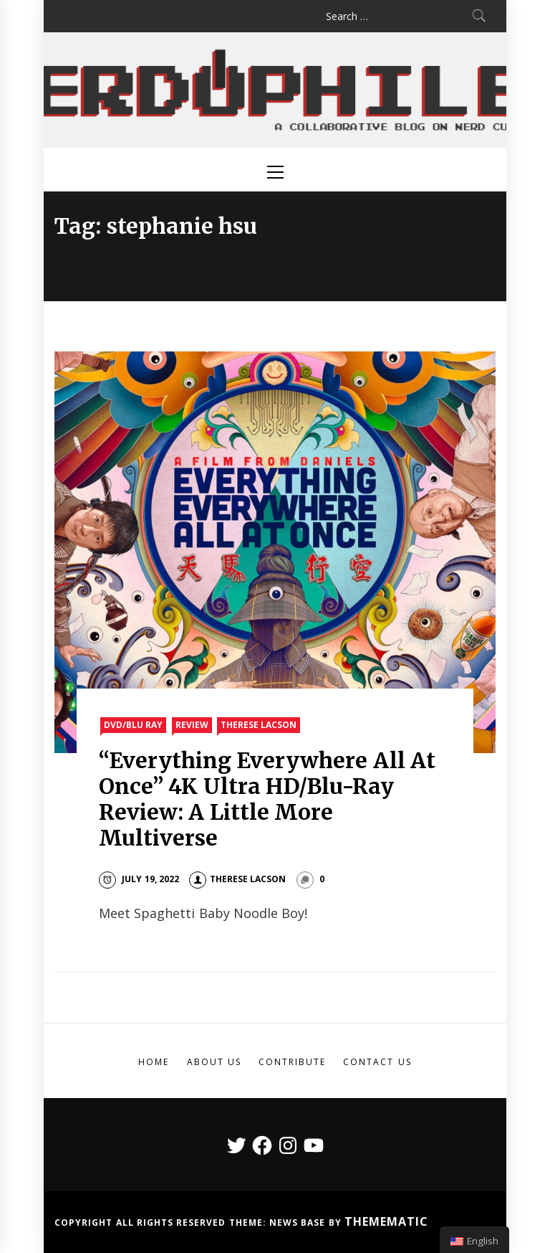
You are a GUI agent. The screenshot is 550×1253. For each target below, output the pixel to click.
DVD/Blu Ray (133, 725)
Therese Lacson (258, 725)
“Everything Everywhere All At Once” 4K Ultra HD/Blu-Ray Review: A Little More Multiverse (267, 799)
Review (191, 725)
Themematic (386, 1221)
